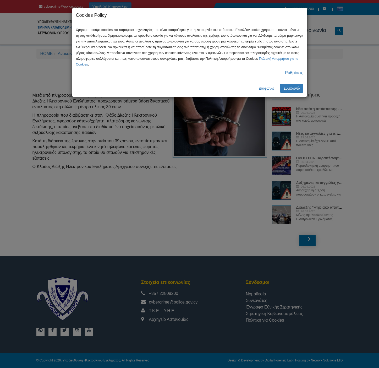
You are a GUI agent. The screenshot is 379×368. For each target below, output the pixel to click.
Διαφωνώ (266, 88)
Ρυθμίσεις (294, 73)
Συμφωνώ (291, 88)
